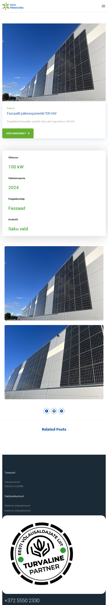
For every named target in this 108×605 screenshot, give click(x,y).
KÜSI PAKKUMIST (17, 133)
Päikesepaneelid (12, 482)
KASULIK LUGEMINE (14, 486)
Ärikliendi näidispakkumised (17, 505)
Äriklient (11, 108)
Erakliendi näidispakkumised (18, 510)
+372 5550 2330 (22, 600)
